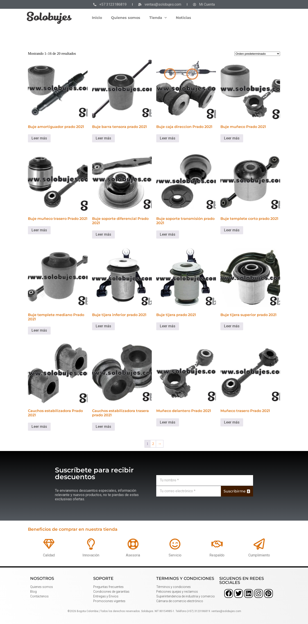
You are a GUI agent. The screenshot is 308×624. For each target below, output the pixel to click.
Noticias (183, 18)
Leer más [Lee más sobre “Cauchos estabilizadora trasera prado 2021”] (103, 426)
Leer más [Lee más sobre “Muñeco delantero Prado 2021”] (167, 422)
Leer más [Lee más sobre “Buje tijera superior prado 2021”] (232, 326)
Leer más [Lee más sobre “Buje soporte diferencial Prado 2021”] (103, 234)
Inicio (97, 18)
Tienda (158, 17)
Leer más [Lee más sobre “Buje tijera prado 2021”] (167, 326)
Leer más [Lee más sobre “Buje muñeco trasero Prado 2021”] (39, 230)
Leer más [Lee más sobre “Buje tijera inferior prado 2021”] (103, 326)
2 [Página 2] (153, 444)
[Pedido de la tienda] (257, 54)
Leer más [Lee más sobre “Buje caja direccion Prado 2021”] (167, 138)
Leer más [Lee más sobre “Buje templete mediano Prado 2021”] (39, 330)
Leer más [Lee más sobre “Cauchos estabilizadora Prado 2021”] (39, 426)
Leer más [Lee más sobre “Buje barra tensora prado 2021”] (103, 138)
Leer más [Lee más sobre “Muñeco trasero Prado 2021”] (232, 422)
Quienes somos (125, 18)
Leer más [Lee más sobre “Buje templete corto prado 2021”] (232, 230)
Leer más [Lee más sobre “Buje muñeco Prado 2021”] (232, 138)
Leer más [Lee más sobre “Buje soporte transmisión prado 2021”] (167, 234)
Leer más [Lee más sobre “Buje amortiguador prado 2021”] (39, 138)
